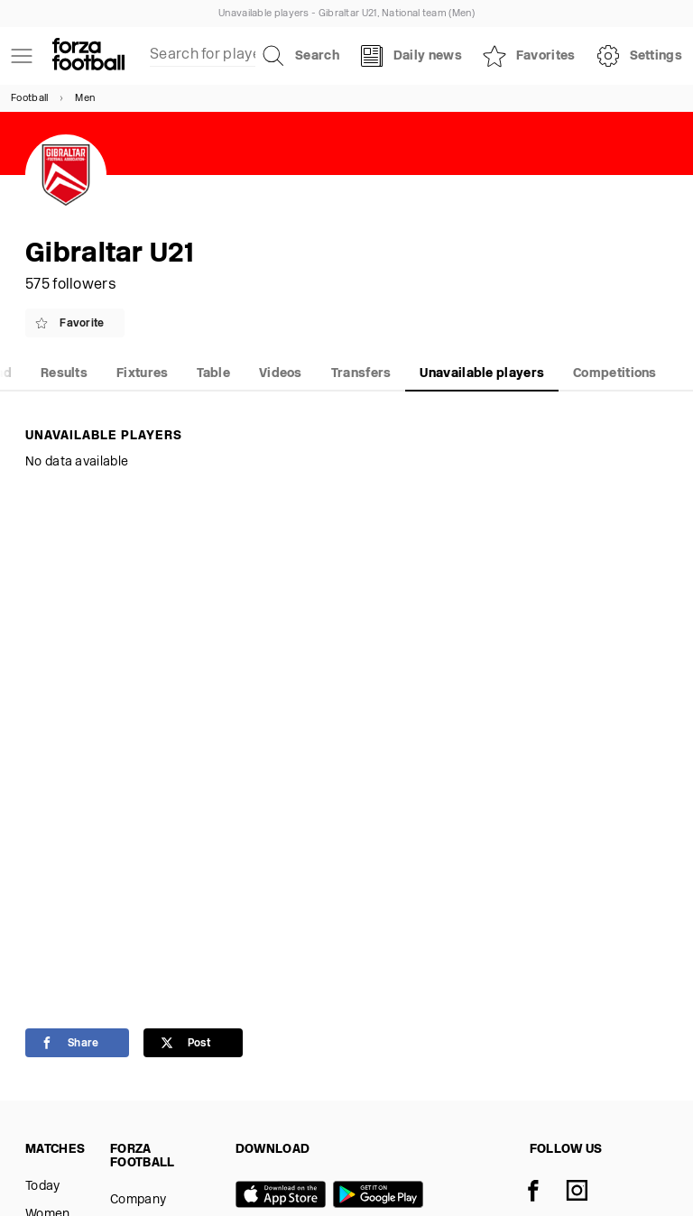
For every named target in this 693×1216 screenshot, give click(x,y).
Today (42, 1186)
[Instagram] (587, 1192)
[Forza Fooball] (88, 56)
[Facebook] (544, 1192)
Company (138, 1200)
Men (85, 99)
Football (29, 99)
